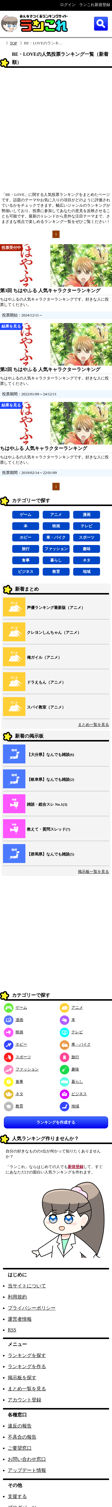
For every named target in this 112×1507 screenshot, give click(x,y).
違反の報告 (20, 1425)
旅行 (26, 549)
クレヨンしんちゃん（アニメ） (54, 632)
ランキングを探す (27, 1355)
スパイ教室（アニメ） (46, 707)
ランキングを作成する (55, 1122)
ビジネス (25, 571)
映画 (56, 526)
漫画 (86, 514)
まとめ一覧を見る (93, 724)
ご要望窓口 (20, 1448)
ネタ (86, 560)
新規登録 (75, 1166)
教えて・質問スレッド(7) (48, 829)
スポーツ (86, 537)
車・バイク (56, 537)
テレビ (86, 526)
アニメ (56, 514)
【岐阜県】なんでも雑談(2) (50, 779)
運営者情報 (20, 1319)
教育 (56, 571)
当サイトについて (27, 1285)
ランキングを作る (27, 1366)
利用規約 (17, 1296)
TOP (13, 43)
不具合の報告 (22, 1437)
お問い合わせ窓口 (27, 1459)
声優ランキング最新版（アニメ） (56, 607)
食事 (26, 560)
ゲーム (25, 514)
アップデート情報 (27, 1470)
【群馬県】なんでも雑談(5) (50, 854)
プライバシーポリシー (32, 1308)
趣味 (86, 549)
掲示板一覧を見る (93, 871)
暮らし (56, 560)
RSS (12, 1329)
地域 (86, 571)
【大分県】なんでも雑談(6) (50, 754)
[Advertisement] (56, 132)
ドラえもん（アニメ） (46, 682)
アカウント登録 (24, 1399)
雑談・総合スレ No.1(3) (47, 804)
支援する (17, 1496)
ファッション (56, 549)
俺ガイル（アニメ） (44, 657)
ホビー (25, 537)
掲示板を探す (22, 1377)
